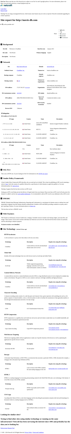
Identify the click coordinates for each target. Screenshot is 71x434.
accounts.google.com (62, 368)
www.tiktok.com (53, 387)
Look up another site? (8, 24)
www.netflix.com (61, 387)
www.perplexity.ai (53, 287)
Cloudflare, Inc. (21, 70)
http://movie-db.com (22, 66)
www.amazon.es (64, 329)
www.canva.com (53, 389)
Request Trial (11, 428)
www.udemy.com (53, 245)
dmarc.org (32, 206)
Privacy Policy (28, 432)
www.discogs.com (53, 349)
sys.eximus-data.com (54, 307)
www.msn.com (62, 266)
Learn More (3, 9)
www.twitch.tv (52, 407)
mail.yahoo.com (52, 409)
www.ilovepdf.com (62, 245)
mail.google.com (53, 368)
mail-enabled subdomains (24, 194)
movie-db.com (50, 66)
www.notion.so (61, 285)
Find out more (4, 428)
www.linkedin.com (53, 266)
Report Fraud (4, 10)
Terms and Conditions (38, 432)
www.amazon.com (60, 407)
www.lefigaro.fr (52, 347)
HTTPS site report (43, 173)
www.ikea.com (60, 347)
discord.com (52, 247)
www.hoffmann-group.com (55, 265)
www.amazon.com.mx (54, 329)
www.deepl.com (53, 285)
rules (7, 184)
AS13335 (19, 93)
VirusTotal (27, 87)
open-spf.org (16, 186)
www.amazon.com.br (54, 327)
